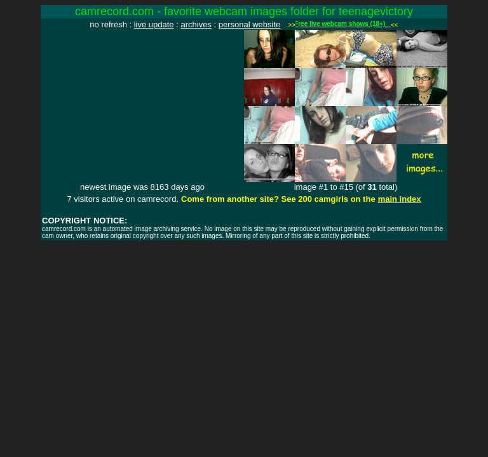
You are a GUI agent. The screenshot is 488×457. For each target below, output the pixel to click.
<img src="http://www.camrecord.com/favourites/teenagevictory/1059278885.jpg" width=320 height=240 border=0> (142, 106)
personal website (250, 24)
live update (154, 24)
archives (195, 24)
